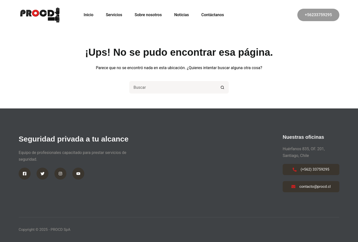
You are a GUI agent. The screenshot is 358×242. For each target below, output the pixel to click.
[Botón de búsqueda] (222, 87)
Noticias (181, 14)
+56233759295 (318, 14)
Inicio (88, 14)
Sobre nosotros (148, 14)
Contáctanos (212, 14)
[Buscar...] (172, 87)
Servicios (114, 14)
